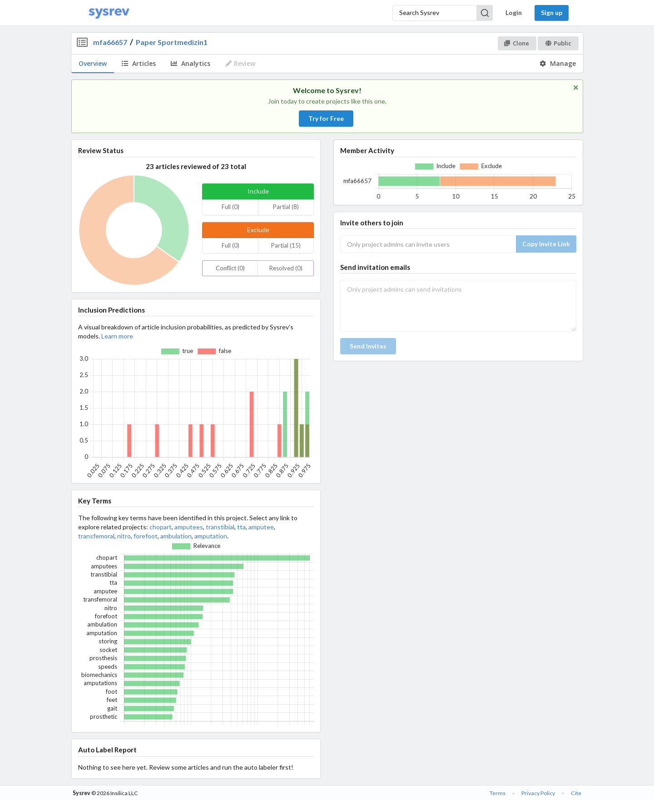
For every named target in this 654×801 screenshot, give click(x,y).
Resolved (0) (285, 268)
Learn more (117, 336)
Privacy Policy (538, 793)
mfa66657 (110, 42)
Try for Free (326, 118)
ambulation (176, 536)
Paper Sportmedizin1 (172, 42)
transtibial (220, 527)
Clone (517, 43)
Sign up (551, 12)
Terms (497, 793)
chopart (160, 527)
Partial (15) (286, 245)
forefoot (146, 536)
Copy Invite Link (546, 244)
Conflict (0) (230, 268)
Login (513, 12)
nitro (124, 536)
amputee (261, 527)
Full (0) (230, 206)
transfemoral (96, 536)
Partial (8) (286, 206)
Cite (576, 793)
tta (241, 527)
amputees (188, 527)
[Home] (109, 13)
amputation (210, 536)
